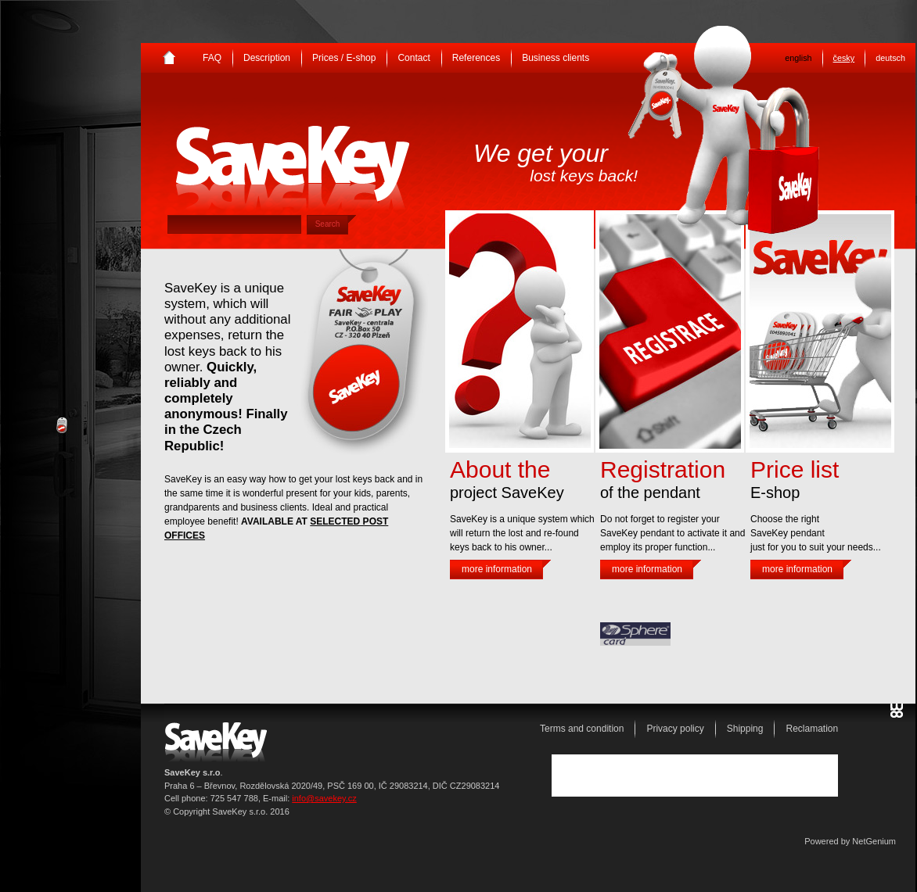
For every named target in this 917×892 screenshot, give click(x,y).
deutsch (890, 58)
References (476, 57)
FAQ (212, 57)
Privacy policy (674, 728)
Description (266, 57)
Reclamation (812, 728)
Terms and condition (582, 728)
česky (844, 58)
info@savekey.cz (324, 798)
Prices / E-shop (344, 57)
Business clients (555, 57)
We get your (555, 161)
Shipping (745, 728)
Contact (413, 57)
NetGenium (874, 841)
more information (497, 569)
